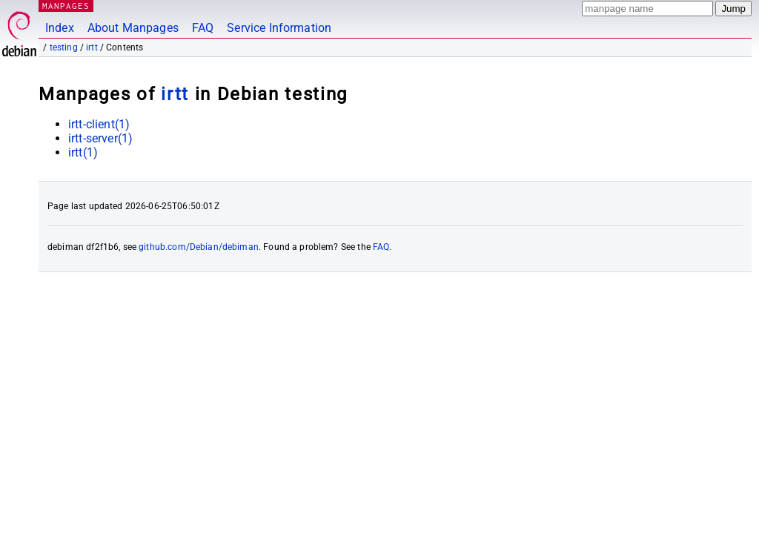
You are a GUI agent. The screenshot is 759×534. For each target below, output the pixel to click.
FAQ (202, 28)
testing (64, 47)
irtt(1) (83, 152)
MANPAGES (66, 5)
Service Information (279, 28)
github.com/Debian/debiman (199, 247)
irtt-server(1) (100, 138)
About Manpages (133, 28)
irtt (92, 47)
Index (59, 28)
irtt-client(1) (99, 124)
